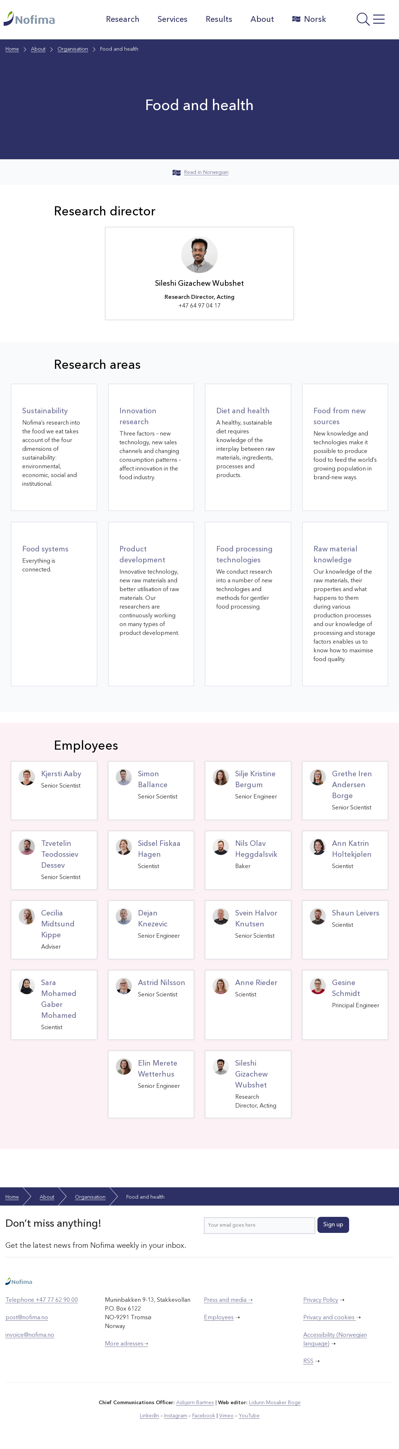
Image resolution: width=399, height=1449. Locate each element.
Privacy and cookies (329, 1318)
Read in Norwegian (201, 172)
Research (122, 20)
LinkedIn (149, 1415)
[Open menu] (364, 21)
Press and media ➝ (228, 1300)
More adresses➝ (126, 1344)
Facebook (203, 1415)
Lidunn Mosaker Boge (275, 1402)
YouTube (249, 1415)
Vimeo (226, 1415)
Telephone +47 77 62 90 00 (41, 1300)
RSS (308, 1361)
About (262, 20)
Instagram (175, 1415)
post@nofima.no (26, 1318)
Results (219, 20)
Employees (219, 1318)
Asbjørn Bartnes (195, 1402)
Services (172, 20)
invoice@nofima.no (29, 1335)
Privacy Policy (320, 1300)
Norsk (309, 19)
